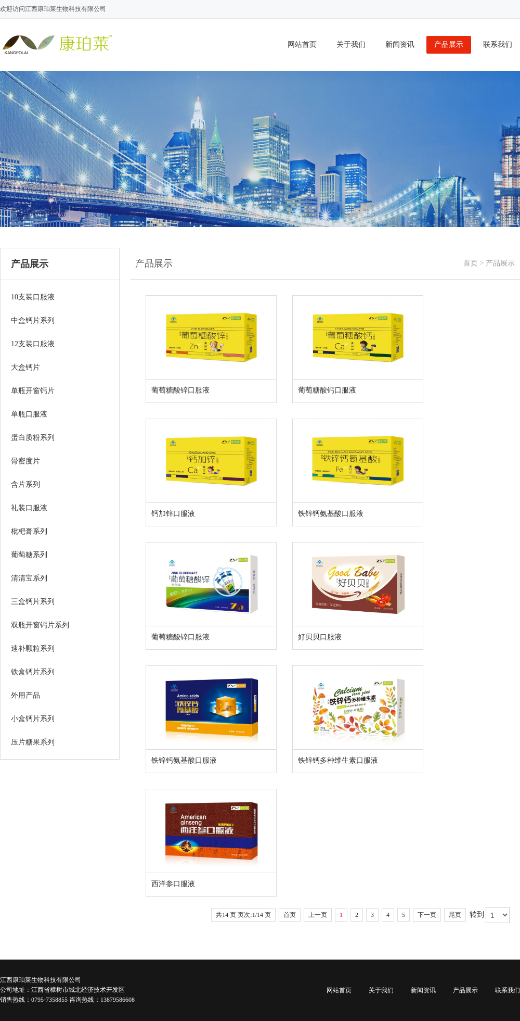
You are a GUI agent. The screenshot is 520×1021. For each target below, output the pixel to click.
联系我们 (497, 44)
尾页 (455, 914)
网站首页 (302, 44)
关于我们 (351, 44)
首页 (470, 263)
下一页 (427, 914)
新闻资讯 (399, 44)
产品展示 (448, 44)
